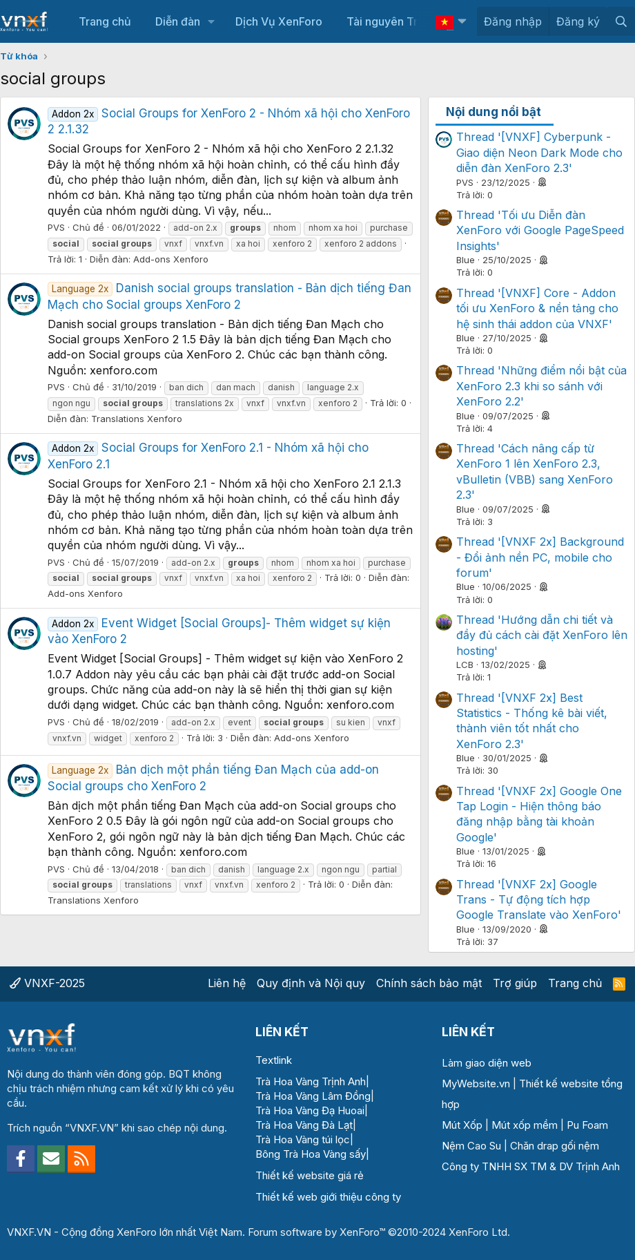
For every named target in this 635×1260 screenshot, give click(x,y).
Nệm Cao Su (471, 1145)
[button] (212, 21)
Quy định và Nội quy (311, 983)
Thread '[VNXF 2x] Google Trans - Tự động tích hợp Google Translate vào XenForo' (538, 899)
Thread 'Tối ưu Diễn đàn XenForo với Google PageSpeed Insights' (540, 230)
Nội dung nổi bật (493, 112)
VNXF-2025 (47, 983)
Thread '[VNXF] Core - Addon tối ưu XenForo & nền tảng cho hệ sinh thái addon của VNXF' (537, 308)
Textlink (273, 1060)
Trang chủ (105, 21)
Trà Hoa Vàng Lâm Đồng (313, 1095)
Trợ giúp (515, 983)
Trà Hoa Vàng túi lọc (302, 1139)
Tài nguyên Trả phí (394, 21)
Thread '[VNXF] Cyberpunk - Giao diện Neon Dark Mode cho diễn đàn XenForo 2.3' (539, 152)
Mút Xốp (462, 1125)
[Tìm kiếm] (621, 21)
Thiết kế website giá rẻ (309, 1175)
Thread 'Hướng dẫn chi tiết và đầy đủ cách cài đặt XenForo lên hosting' (541, 635)
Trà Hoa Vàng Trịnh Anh (310, 1081)
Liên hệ (227, 983)
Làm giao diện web (486, 1062)
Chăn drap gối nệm (554, 1145)
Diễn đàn (177, 21)
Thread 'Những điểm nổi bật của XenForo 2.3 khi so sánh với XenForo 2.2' (541, 385)
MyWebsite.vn (476, 1083)
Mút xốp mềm (524, 1125)
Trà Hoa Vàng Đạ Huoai (309, 1110)
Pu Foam (587, 1125)
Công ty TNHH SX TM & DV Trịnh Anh (531, 1166)
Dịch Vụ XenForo (278, 21)
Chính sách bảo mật (429, 983)
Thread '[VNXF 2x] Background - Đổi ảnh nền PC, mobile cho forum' (540, 557)
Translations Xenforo (136, 418)
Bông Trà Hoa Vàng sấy (310, 1154)
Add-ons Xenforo (170, 259)
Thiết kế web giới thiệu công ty (328, 1196)
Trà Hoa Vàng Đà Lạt (304, 1125)
